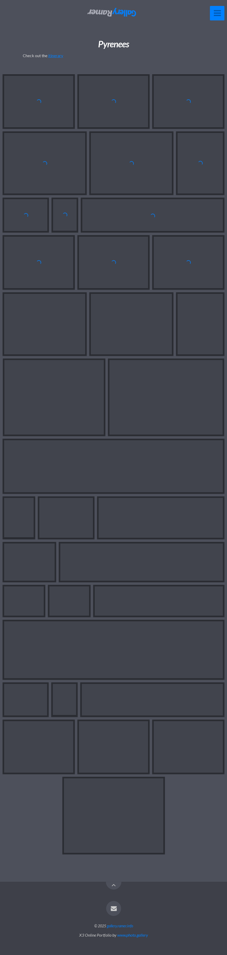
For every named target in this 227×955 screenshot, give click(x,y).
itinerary (55, 55)
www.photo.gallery (132, 934)
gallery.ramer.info (120, 926)
